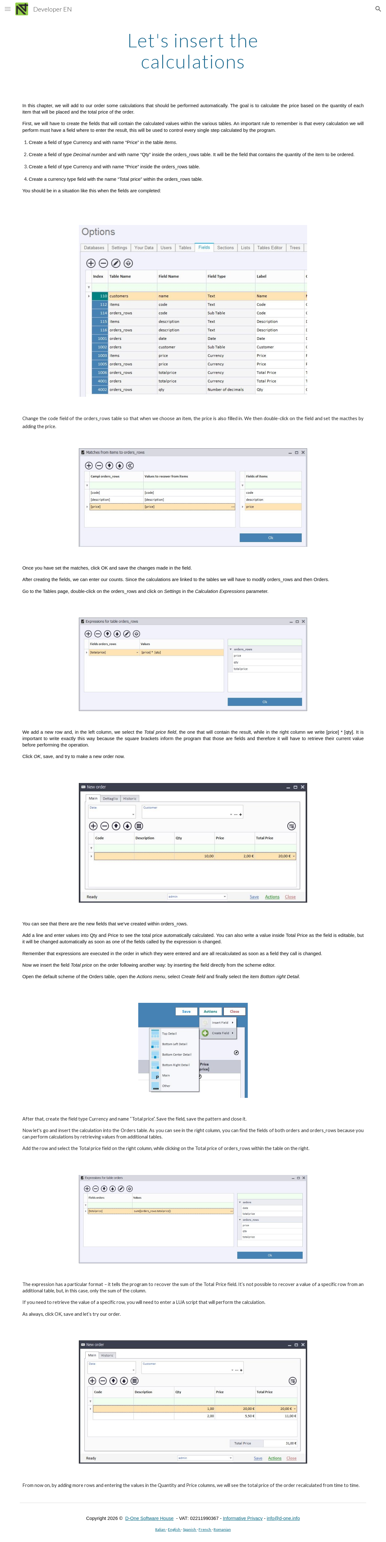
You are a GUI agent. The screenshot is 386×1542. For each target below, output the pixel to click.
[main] (193, 50)
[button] (7, 9)
